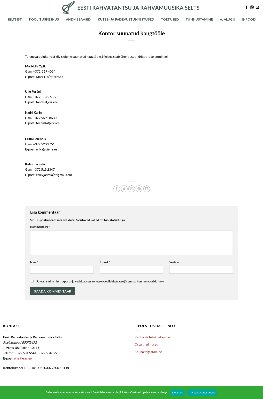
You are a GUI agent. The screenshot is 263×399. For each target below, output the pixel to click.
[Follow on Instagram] (252, 7)
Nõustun (177, 392)
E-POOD (249, 19)
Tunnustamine (199, 19)
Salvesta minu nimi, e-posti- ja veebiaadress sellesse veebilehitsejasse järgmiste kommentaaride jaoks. (100, 281)
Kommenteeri (40, 226)
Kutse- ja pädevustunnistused (126, 19)
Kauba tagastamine (148, 352)
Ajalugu (227, 19)
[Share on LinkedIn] (146, 188)
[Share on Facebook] (116, 188)
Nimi (34, 262)
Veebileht (175, 262)
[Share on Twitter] (124, 188)
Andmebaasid (78, 19)
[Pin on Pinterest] (139, 188)
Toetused (170, 19)
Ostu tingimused (146, 344)
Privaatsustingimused (202, 392)
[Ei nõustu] (257, 394)
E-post (105, 262)
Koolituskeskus (44, 19)
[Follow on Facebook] (246, 7)
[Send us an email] (257, 7)
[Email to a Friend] (131, 188)
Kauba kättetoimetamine (152, 337)
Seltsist (14, 19)
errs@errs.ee (23, 358)
